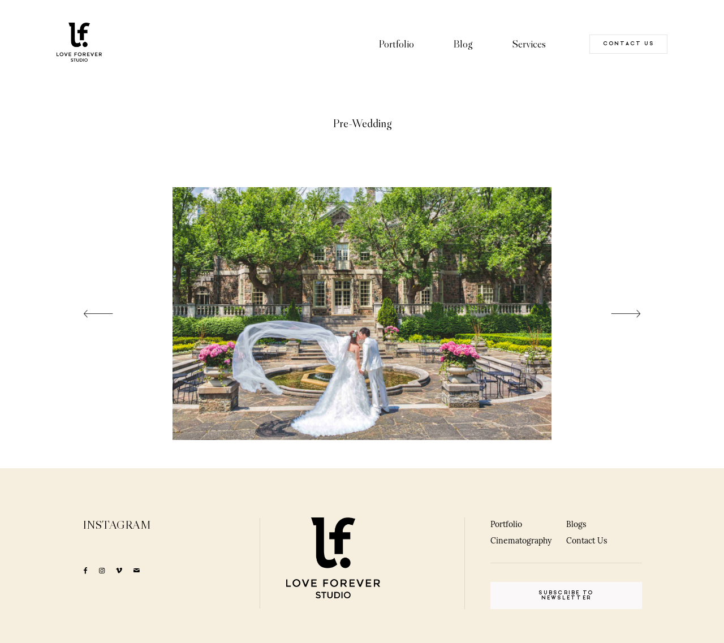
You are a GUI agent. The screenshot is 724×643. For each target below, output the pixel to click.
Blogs (576, 524)
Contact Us (586, 541)
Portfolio (396, 43)
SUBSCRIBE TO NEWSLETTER (565, 595)
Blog (463, 43)
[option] (362, 313)
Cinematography (520, 541)
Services (529, 43)
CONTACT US (628, 43)
